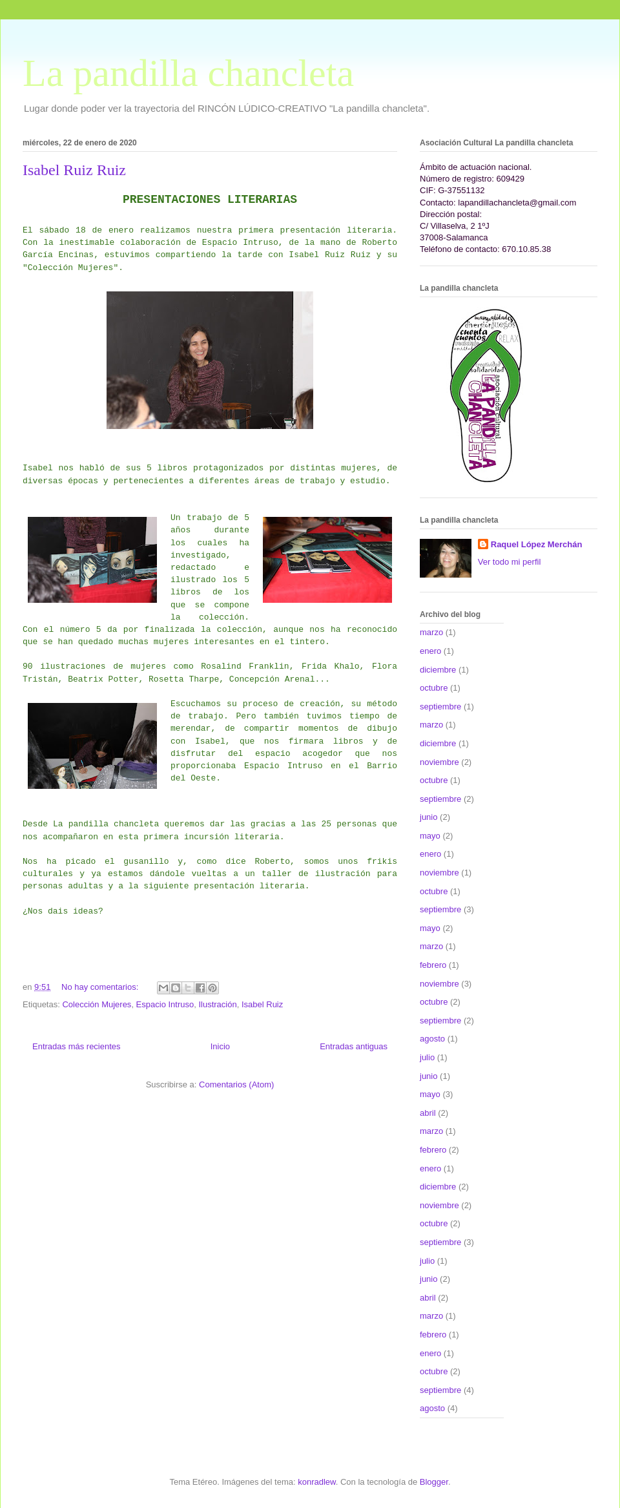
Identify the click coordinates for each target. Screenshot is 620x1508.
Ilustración (217, 1004)
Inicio (220, 1046)
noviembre (439, 762)
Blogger (434, 1482)
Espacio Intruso (165, 1004)
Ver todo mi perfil (509, 562)
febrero (433, 965)
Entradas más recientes (76, 1046)
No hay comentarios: (101, 987)
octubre (434, 688)
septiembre (440, 706)
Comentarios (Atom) (236, 1084)
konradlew (317, 1482)
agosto (432, 1038)
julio (427, 1057)
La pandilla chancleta (188, 73)
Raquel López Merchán (537, 544)
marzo (431, 632)
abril (428, 1113)
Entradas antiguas (354, 1046)
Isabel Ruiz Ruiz (74, 170)
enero (430, 651)
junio (428, 817)
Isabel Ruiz (262, 1004)
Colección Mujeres (96, 1004)
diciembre (438, 670)
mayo (430, 836)
